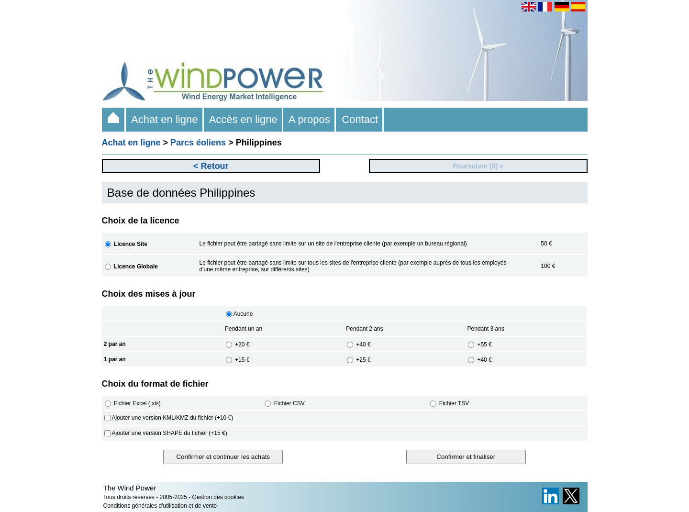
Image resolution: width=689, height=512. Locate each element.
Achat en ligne (165, 119)
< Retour (211, 166)
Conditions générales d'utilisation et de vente (160, 505)
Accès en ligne (243, 119)
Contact (360, 119)
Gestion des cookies (218, 497)
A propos (309, 119)
